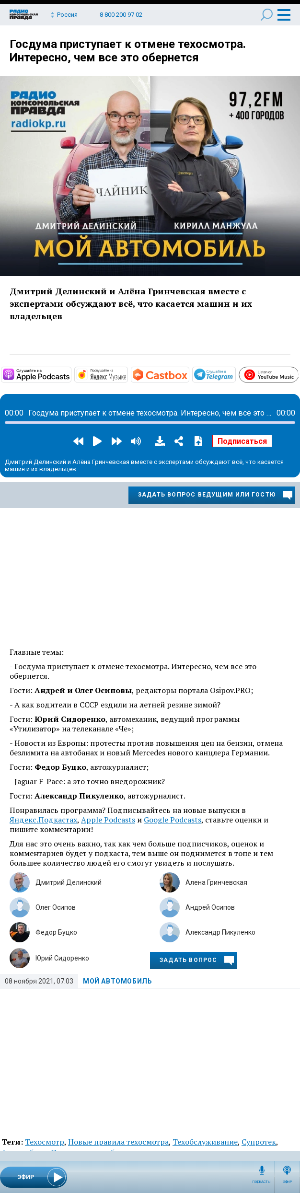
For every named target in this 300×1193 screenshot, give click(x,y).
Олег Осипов (55, 907)
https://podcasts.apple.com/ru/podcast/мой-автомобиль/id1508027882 (70, 374)
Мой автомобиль (117, 981)
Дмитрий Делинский (68, 882)
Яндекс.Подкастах (43, 819)
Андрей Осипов (210, 907)
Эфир (287, 1182)
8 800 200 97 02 (121, 14)
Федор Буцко (56, 932)
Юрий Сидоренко (62, 958)
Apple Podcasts (108, 819)
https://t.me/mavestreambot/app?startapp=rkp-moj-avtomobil (235, 374)
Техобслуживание (205, 1141)
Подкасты (262, 1182)
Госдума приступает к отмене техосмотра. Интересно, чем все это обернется (128, 50)
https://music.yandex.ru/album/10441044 (127, 374)
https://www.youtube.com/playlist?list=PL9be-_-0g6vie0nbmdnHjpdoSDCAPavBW (298, 373)
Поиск (267, 15)
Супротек (259, 1141)
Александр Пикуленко (220, 932)
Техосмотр (44, 1141)
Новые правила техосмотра (118, 1141)
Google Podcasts (172, 819)
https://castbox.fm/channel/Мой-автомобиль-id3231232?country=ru (188, 374)
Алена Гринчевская (216, 882)
